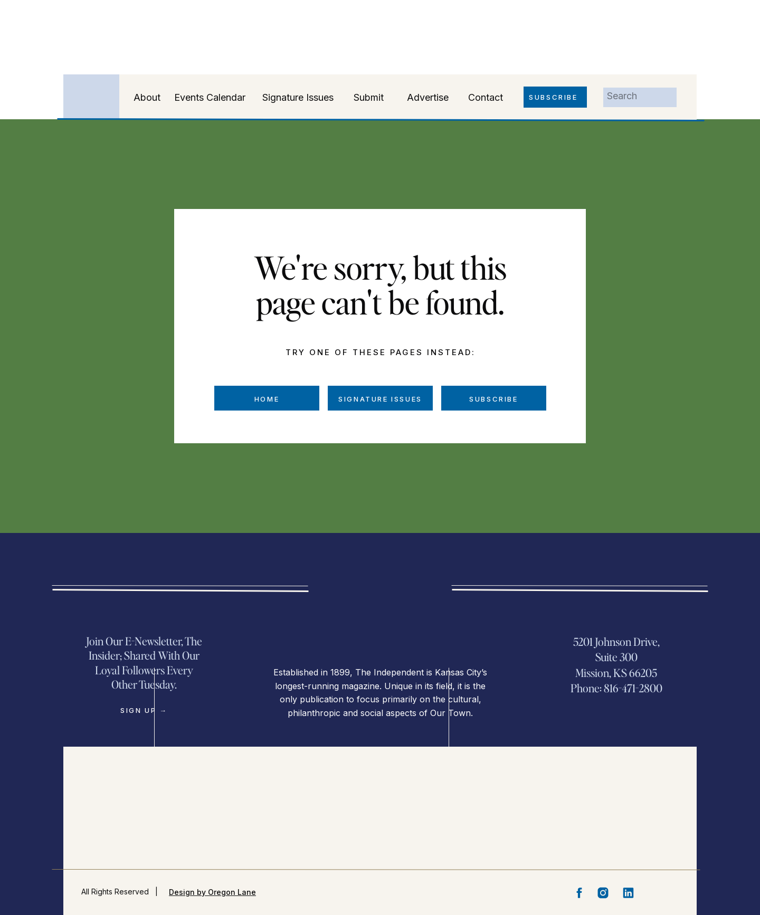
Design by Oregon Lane (212, 892)
